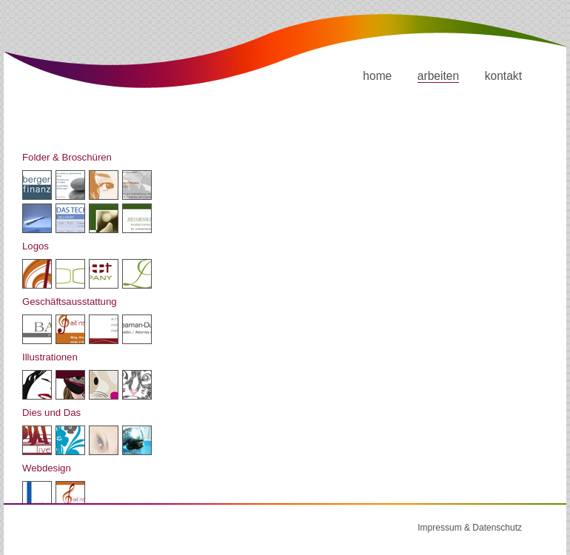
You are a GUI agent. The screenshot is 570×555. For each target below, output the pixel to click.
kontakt (503, 76)
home (377, 76)
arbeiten (438, 76)
